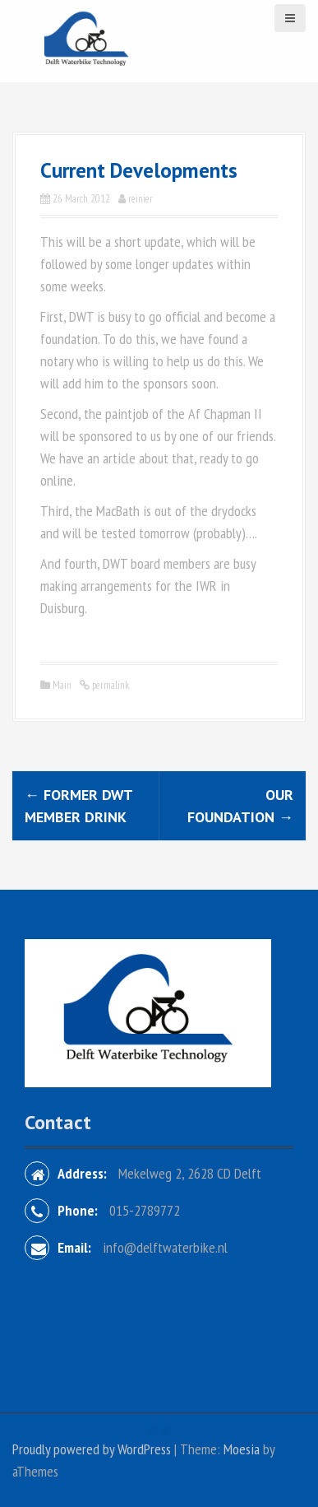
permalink (109, 685)
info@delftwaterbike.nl (165, 1247)
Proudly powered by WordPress (91, 1449)
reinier (140, 199)
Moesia (242, 1449)
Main (62, 685)
